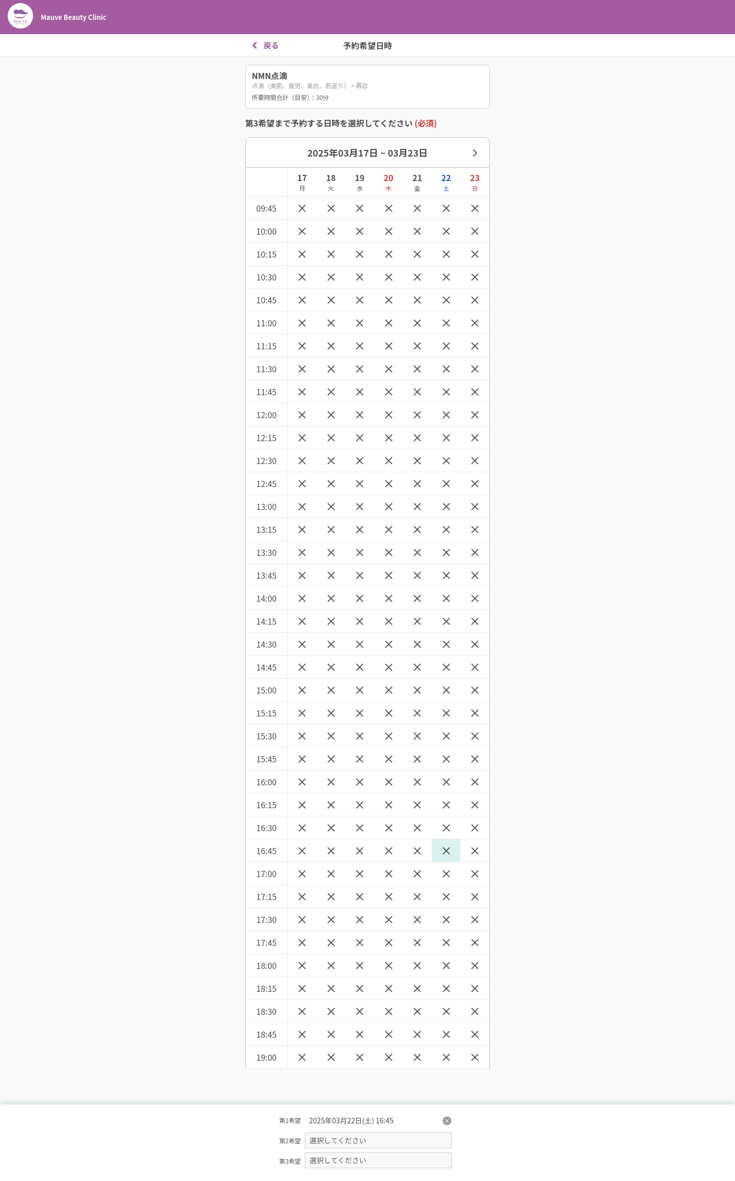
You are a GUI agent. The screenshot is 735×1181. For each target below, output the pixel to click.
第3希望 (290, 1161)
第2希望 (290, 1140)
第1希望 (290, 1120)
